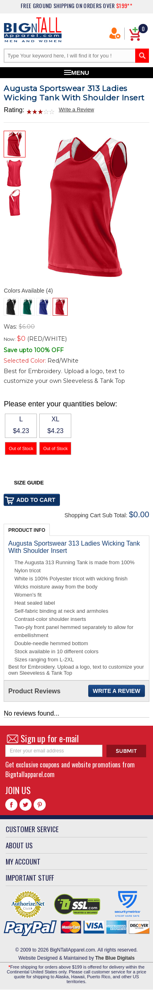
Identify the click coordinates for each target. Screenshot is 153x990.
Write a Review (76, 109)
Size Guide (29, 483)
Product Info (26, 530)
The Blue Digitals (114, 958)
